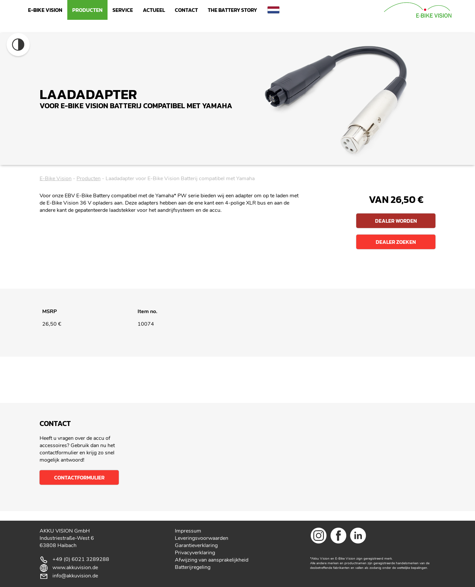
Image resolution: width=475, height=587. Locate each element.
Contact (186, 10)
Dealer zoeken (396, 242)
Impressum (188, 531)
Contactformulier (79, 477)
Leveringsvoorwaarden (201, 538)
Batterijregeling (192, 567)
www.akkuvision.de (75, 567)
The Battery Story (232, 10)
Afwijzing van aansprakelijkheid (211, 560)
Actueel (154, 10)
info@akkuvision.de (75, 575)
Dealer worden (396, 221)
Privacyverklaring (195, 552)
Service (122, 10)
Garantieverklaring (196, 545)
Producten (87, 10)
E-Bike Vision (45, 10)
